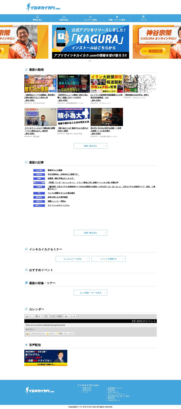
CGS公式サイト (114, 400)
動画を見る (87, 388)
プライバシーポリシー (117, 394)
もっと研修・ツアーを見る (90, 293)
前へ (67, 316)
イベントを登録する (108, 259)
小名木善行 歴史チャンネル (108, 136)
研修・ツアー (62, 333)
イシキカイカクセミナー (35, 333)
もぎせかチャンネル (138, 98)
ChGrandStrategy (39, 103)
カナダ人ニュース (105, 103)
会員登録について (115, 388)
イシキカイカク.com (88, 385)
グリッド (31, 316)
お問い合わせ (113, 392)
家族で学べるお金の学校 (74, 134)
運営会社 (111, 398)
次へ (71, 316)
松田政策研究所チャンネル (74, 103)
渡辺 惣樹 (36, 136)
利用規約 (111, 390)
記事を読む (87, 390)
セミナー (50, 333)
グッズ (85, 392)
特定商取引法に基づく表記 (118, 396)
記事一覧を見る (90, 233)
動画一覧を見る (90, 146)
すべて (71, 333)
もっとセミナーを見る (72, 259)
